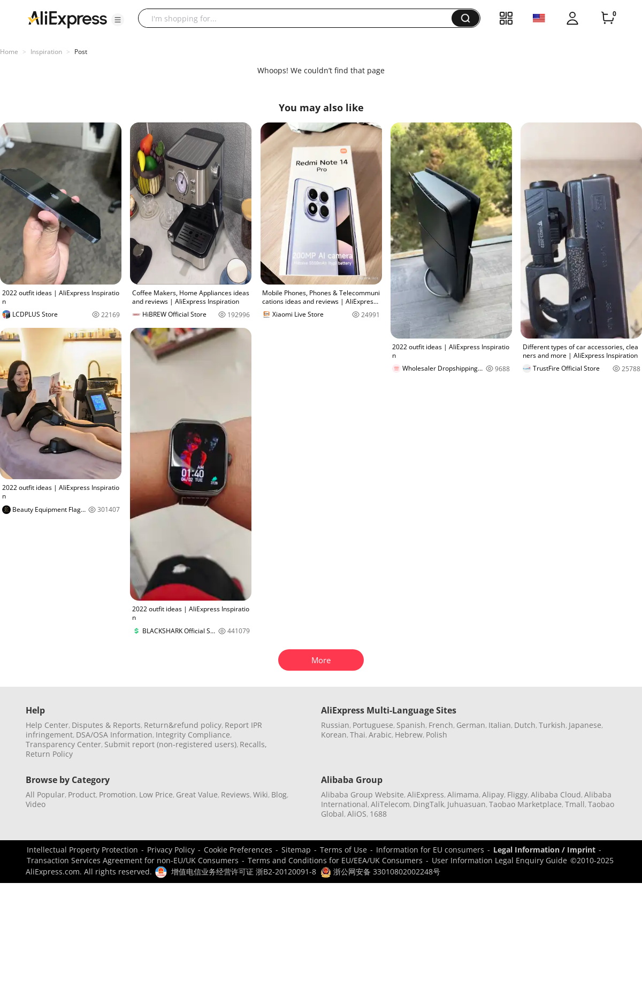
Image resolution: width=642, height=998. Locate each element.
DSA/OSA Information (114, 735)
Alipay (493, 794)
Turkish (552, 725)
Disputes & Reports (106, 725)
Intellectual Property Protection (82, 850)
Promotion (117, 794)
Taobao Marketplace (525, 804)
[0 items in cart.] (607, 18)
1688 (378, 814)
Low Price (156, 794)
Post (80, 51)
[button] (117, 19)
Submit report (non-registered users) (170, 744)
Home (9, 51)
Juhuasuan (466, 804)
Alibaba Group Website (362, 794)
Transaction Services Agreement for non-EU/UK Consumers (133, 860)
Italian (499, 725)
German (470, 725)
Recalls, (253, 744)
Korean (334, 735)
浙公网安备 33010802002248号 (380, 871)
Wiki (260, 794)
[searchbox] (299, 18)
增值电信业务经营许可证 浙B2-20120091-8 (243, 871)
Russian (335, 725)
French (441, 725)
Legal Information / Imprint (544, 850)
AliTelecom (390, 804)
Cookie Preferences (238, 850)
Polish (436, 735)
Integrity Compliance (193, 735)
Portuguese (373, 725)
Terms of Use (343, 850)
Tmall (575, 804)
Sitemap (296, 850)
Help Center (47, 725)
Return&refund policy (182, 725)
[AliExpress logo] (67, 18)
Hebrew (409, 735)
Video (35, 804)
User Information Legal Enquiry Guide (499, 860)
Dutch (525, 725)
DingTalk (428, 804)
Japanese (585, 725)
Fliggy (517, 794)
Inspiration (46, 51)
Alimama (463, 794)
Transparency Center (63, 744)
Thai (357, 735)
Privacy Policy (171, 850)
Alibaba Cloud (556, 794)
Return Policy (49, 754)
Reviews (235, 794)
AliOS (356, 814)
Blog (279, 794)
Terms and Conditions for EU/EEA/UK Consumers (335, 860)
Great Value (197, 794)
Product (82, 794)
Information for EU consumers (430, 850)
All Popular (45, 794)
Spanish (410, 725)
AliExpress (425, 794)
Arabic (380, 735)
